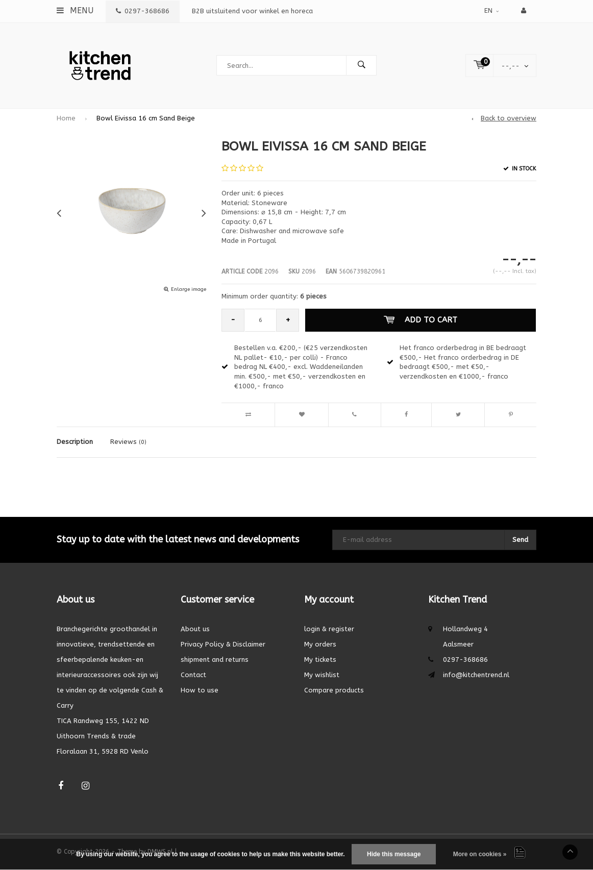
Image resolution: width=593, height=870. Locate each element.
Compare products (334, 690)
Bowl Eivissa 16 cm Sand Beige (145, 118)
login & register (329, 629)
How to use (199, 690)
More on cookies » (480, 854)
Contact (193, 675)
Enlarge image (188, 289)
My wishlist (321, 675)
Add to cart (420, 320)
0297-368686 (142, 11)
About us (195, 629)
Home (66, 118)
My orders (320, 644)
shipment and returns (215, 659)
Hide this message (394, 854)
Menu (75, 10)
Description (75, 441)
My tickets (320, 659)
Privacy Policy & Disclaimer (223, 644)
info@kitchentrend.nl (476, 675)
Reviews (128, 441)
